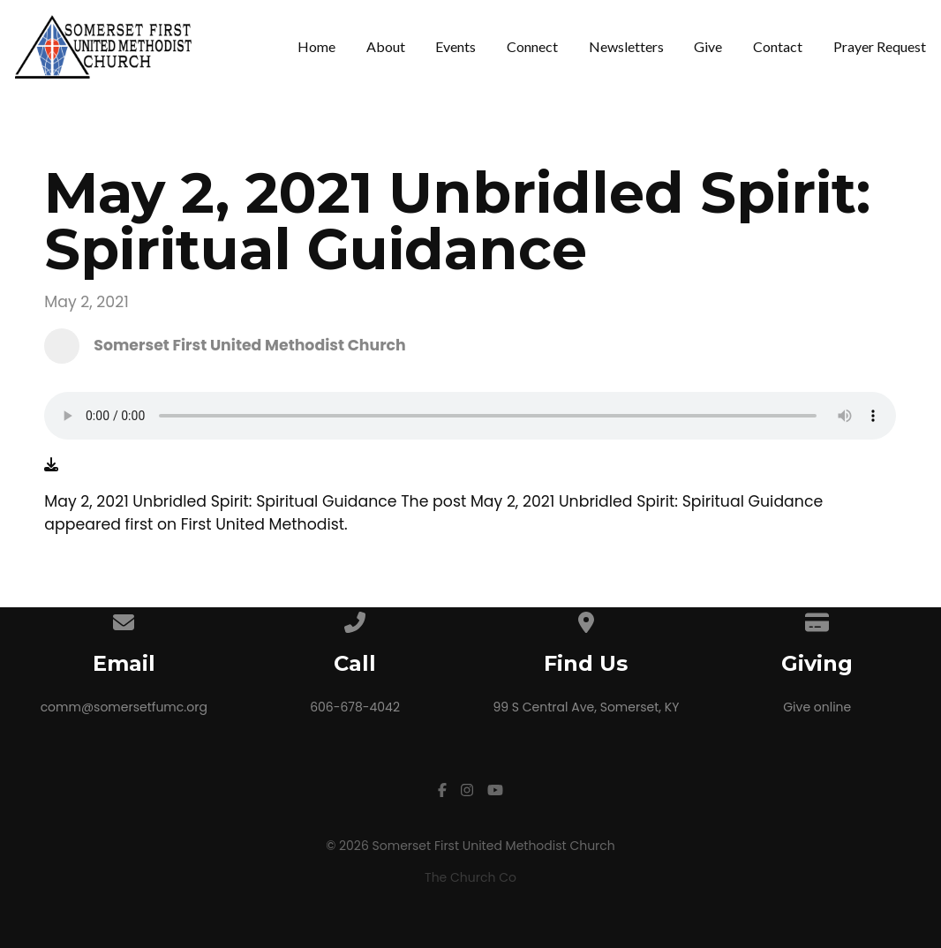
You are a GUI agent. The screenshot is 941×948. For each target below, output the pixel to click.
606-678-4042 (355, 707)
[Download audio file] (51, 465)
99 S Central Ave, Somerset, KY (586, 707)
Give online (817, 707)
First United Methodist (262, 524)
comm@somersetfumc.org (124, 707)
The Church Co (470, 877)
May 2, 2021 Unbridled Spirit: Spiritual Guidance (646, 501)
